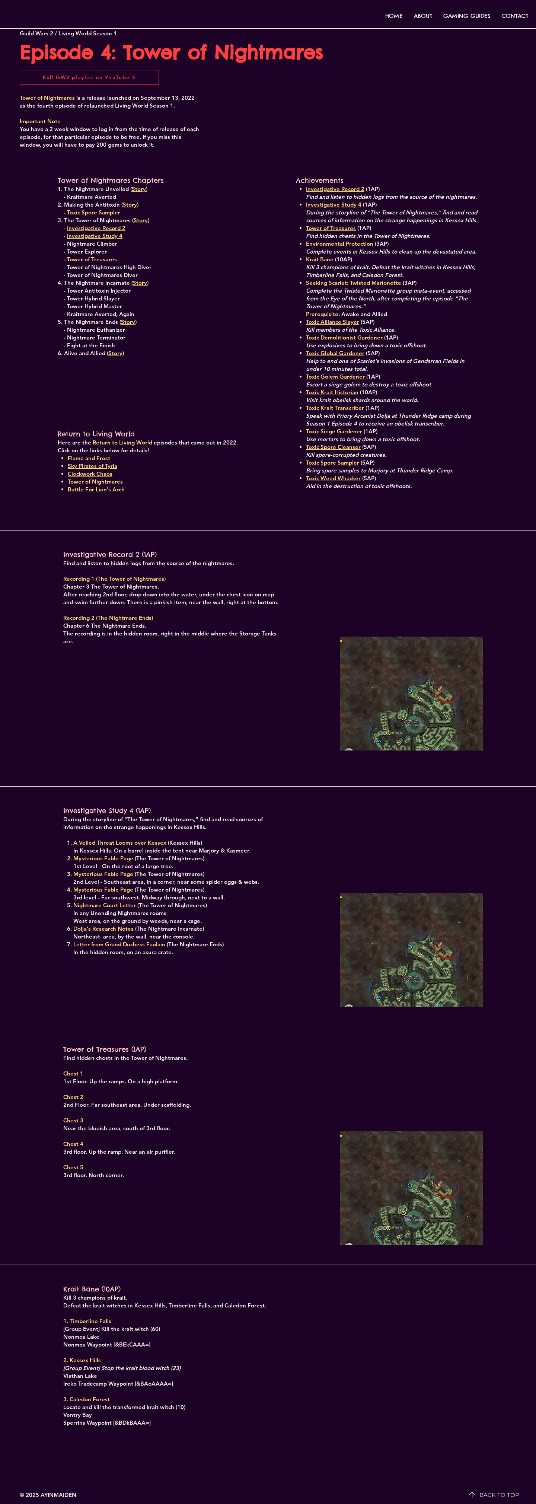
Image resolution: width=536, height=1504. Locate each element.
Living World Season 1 (87, 33)
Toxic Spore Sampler (332, 462)
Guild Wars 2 (36, 33)
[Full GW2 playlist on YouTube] (89, 77)
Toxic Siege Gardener (334, 431)
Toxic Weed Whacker (333, 478)
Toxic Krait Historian (332, 392)
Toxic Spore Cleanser (333, 446)
